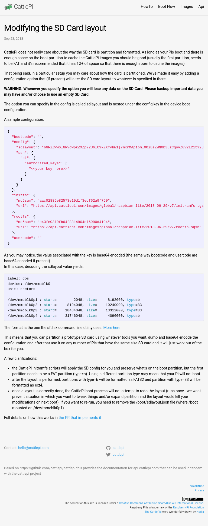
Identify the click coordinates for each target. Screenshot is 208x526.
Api (201, 6)
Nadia (200, 512)
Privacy (199, 490)
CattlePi (18, 7)
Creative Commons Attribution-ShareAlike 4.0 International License (161, 503)
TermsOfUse (196, 486)
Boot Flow (166, 6)
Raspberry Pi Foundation (188, 507)
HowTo (147, 6)
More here (112, 327)
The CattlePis (153, 512)
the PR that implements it (80, 417)
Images (186, 6)
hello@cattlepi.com (33, 448)
